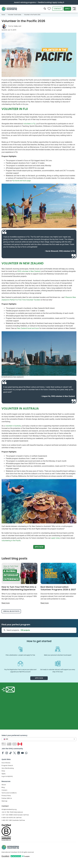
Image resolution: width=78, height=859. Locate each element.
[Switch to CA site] (20, 744)
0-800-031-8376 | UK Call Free (12, 818)
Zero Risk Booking (8, 768)
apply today (55, 538)
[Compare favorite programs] (49, 9)
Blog (3, 787)
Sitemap (4, 801)
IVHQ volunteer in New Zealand (28, 271)
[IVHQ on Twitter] (14, 753)
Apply (67, 9)
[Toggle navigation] (74, 9)
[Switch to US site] (4, 744)
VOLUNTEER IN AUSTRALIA (20, 408)
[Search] (44, 8)
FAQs (3, 771)
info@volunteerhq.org (9, 809)
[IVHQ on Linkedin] (18, 753)
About (4, 785)
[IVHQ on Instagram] (6, 753)
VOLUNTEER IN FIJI (15, 109)
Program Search (7, 765)
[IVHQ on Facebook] (3, 753)
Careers (4, 790)
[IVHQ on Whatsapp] (26, 753)
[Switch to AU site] (9, 744)
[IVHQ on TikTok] (10, 753)
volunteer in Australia (13, 426)
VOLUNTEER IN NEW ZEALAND (23, 263)
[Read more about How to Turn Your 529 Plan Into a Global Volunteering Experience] (19, 583)
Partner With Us (7, 798)
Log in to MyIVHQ (7, 776)
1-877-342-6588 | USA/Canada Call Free (15, 815)
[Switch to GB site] (14, 744)
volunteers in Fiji (29, 124)
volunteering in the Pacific (11, 541)
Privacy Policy (6, 796)
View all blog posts (11, 611)
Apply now (39, 547)
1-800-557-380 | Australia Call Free (13, 820)
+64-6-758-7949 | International (12, 812)
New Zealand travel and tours (28, 328)
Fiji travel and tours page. (21, 181)
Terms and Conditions (9, 793)
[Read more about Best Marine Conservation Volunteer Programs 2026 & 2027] (58, 583)
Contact (57, 9)
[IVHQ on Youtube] (22, 753)
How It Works (6, 763)
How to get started (39, 641)
